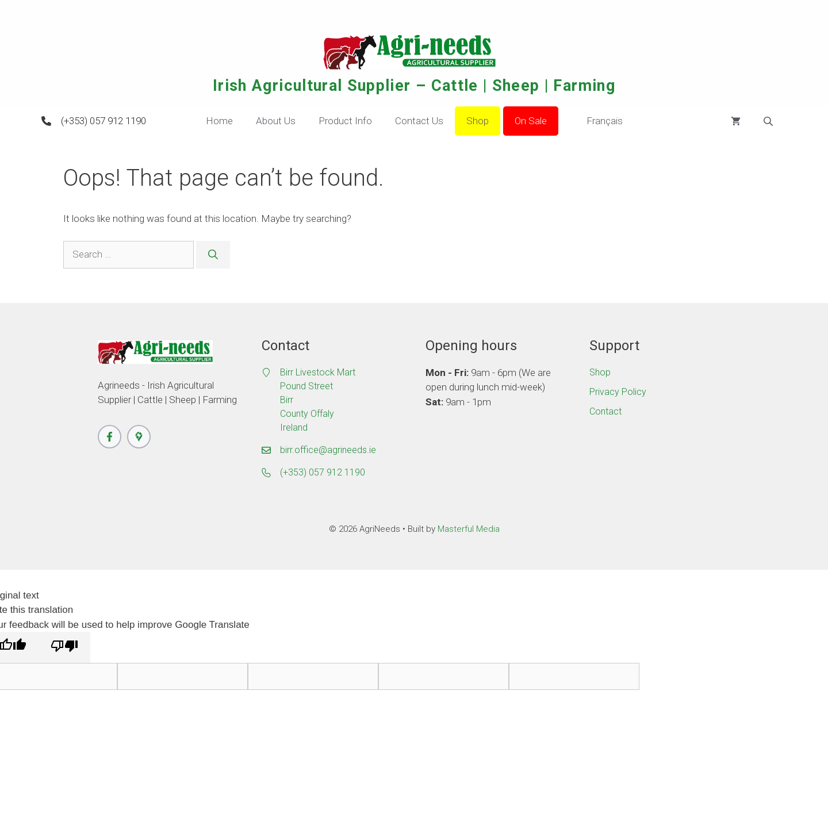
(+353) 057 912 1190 (103, 120)
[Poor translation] (64, 647)
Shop (477, 120)
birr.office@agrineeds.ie (328, 449)
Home (219, 120)
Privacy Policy (617, 391)
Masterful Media (469, 529)
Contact (605, 411)
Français (596, 121)
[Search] (213, 255)
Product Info (345, 120)
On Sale (531, 120)
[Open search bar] (769, 121)
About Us (276, 120)
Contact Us (419, 120)
